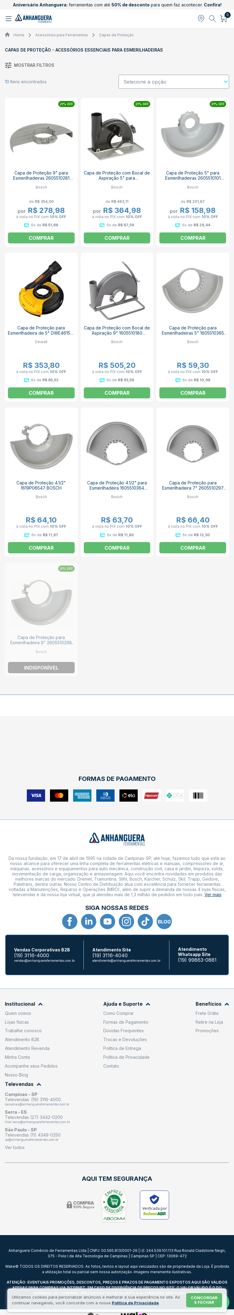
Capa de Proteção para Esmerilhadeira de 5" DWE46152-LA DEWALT (41, 333)
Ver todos (15, 1147)
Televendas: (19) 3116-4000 (33, 1099)
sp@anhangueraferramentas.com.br (31, 1139)
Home (18, 35)
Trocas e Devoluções (125, 1039)
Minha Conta (17, 1057)
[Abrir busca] (212, 19)
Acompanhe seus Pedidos (31, 1066)
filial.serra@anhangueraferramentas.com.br (37, 1122)
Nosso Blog (16, 1074)
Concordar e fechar (204, 1300)
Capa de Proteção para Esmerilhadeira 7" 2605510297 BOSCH (193, 488)
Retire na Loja (209, 1022)
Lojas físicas (17, 1022)
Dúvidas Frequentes (123, 1030)
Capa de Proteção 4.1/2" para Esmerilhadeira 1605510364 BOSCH (117, 488)
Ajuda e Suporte (126, 1004)
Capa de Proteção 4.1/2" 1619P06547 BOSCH (41, 485)
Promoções (207, 1030)
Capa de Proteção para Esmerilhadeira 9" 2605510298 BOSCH (41, 642)
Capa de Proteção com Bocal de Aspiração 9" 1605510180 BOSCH (117, 333)
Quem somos (18, 1013)
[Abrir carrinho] (223, 19)
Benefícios (212, 1004)
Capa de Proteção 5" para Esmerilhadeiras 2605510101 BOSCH (193, 178)
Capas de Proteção (116, 35)
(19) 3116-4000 (31, 955)
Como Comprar (118, 1013)
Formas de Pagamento (125, 1022)
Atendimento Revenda (27, 1048)
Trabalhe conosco (23, 1030)
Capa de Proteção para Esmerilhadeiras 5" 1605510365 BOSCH (193, 333)
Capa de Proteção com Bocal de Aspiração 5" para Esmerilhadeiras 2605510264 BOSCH (117, 180)
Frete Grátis (207, 1013)
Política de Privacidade (126, 1057)
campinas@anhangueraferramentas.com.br (37, 1104)
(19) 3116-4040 (110, 955)
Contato (111, 1066)
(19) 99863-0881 (197, 960)
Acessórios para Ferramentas (61, 35)
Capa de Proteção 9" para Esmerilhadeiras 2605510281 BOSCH (41, 178)
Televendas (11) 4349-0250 (33, 1134)
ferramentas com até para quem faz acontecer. (117, 4)
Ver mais (213, 894)
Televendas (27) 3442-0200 (34, 1117)
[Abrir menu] (9, 19)
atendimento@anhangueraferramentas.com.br (126, 960)
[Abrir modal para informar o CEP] (201, 19)
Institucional (24, 1004)
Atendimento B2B (22, 1039)
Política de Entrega (122, 1048)
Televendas (23, 1084)
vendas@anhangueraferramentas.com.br (44, 960)
